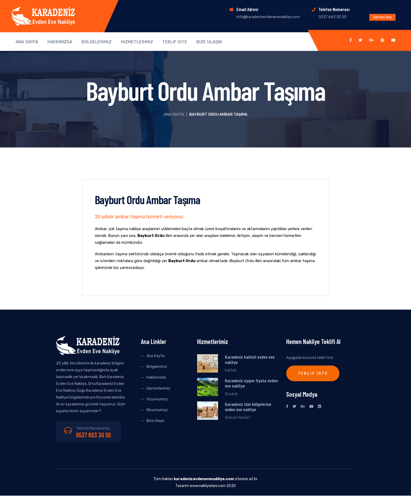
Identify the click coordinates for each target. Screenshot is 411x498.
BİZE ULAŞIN (209, 42)
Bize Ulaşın (156, 420)
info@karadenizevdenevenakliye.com (268, 17)
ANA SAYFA (26, 42)
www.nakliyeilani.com (208, 486)
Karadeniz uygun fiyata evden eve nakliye (251, 383)
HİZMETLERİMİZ (137, 42)
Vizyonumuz (157, 399)
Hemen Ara (382, 17)
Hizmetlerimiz (158, 388)
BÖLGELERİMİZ (97, 42)
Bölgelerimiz (157, 366)
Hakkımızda (156, 377)
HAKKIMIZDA (59, 42)
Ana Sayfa (174, 114)
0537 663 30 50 (93, 435)
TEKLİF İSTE (174, 42)
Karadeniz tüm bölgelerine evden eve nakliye (248, 406)
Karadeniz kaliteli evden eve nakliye (250, 359)
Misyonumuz (157, 410)
